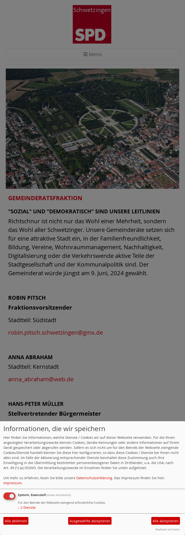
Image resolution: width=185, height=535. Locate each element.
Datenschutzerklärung (94, 478)
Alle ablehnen (16, 521)
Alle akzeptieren (165, 521)
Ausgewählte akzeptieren (90, 521)
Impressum (12, 483)
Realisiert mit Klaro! (168, 529)
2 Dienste (27, 507)
